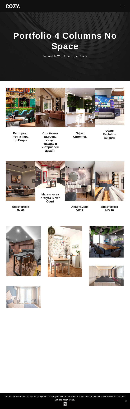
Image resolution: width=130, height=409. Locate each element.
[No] (126, 400)
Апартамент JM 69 (20, 208)
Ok (65, 404)
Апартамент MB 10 (109, 208)
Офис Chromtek (80, 135)
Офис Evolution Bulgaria (109, 134)
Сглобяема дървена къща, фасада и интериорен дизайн (50, 142)
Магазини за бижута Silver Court (50, 198)
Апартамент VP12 (79, 208)
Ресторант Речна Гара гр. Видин (20, 137)
